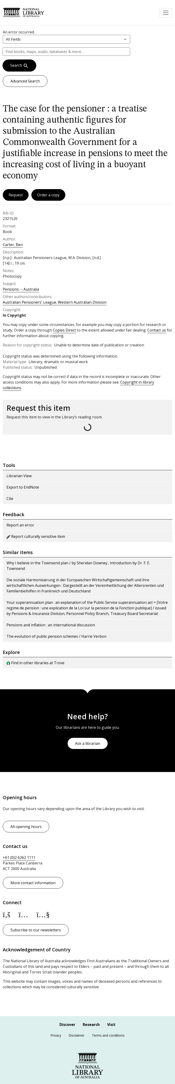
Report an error (20, 525)
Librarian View (19, 475)
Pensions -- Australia (21, 289)
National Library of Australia (23, 12)
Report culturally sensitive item (36, 536)
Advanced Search (25, 81)
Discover (67, 1024)
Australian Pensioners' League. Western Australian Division (54, 302)
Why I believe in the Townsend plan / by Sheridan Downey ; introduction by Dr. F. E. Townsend (78, 565)
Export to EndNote (23, 487)
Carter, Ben (13, 244)
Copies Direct (64, 330)
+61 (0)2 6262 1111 (19, 857)
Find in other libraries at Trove (35, 662)
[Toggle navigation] (165, 12)
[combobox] (66, 51)
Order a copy (48, 194)
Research (91, 1024)
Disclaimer (76, 1035)
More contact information (33, 882)
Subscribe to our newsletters (35, 930)
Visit (111, 1024)
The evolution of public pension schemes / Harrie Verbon (56, 636)
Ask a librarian (87, 743)
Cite (10, 498)
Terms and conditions (108, 1035)
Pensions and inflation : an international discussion (51, 624)
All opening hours (26, 826)
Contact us (156, 330)
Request (16, 194)
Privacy (55, 1035)
